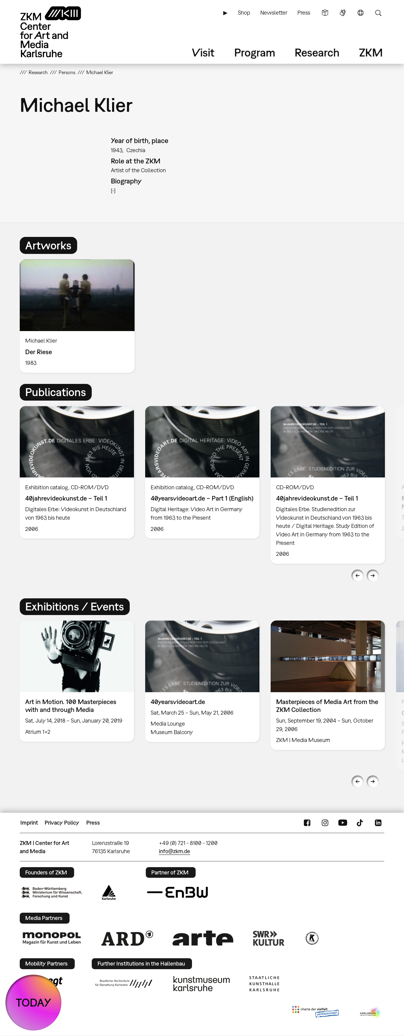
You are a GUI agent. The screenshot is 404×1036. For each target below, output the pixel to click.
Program (254, 52)
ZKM (371, 52)
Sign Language (343, 12)
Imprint (29, 822)
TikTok (360, 822)
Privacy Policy (62, 822)
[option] (80, 316)
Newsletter (273, 12)
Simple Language (325, 12)
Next (373, 575)
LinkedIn (378, 822)
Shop (244, 12)
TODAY (33, 1002)
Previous (357, 575)
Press (303, 12)
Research (317, 52)
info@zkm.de (174, 851)
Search (378, 12)
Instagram (325, 822)
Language (360, 12)
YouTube (343, 822)
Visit (203, 52)
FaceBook (307, 822)
